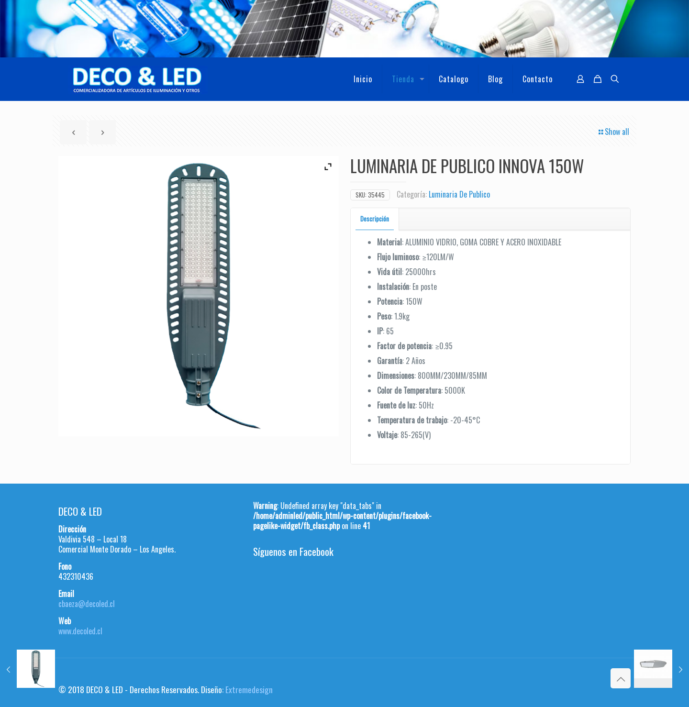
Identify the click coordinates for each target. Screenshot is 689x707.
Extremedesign (249, 689)
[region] (344, 28)
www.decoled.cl (80, 631)
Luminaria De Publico (459, 194)
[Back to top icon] (621, 678)
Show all (613, 131)
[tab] (375, 219)
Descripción (374, 218)
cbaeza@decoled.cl (86, 603)
